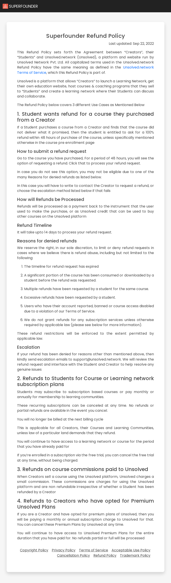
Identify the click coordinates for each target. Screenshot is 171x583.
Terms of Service (93, 550)
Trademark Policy (135, 555)
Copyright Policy (34, 550)
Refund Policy (104, 555)
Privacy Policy (63, 550)
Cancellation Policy (73, 555)
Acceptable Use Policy (131, 550)
